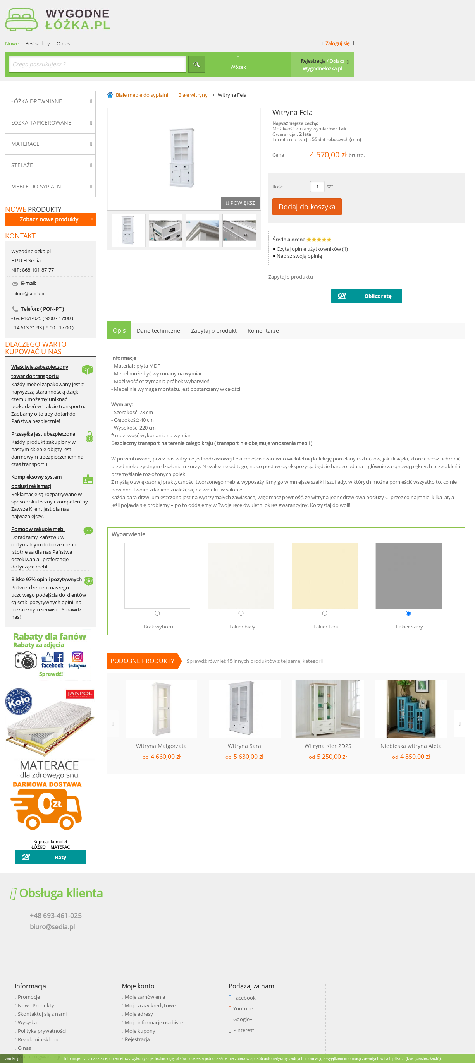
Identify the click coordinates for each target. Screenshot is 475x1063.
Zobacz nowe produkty (56, 184)
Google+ (386, 916)
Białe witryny (193, 60)
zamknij (11, 1058)
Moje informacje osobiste (298, 919)
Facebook (388, 894)
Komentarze (263, 296)
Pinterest (387, 927)
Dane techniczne (158, 296)
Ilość (277, 151)
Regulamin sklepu (182, 936)
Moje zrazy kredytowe (294, 902)
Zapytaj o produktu (290, 241)
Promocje (173, 893)
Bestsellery (153, 9)
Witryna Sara (244, 711)
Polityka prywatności (186, 927)
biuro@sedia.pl (29, 265)
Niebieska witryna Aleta (411, 711)
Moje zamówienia (289, 893)
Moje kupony (284, 927)
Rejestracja (281, 936)
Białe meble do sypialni (142, 60)
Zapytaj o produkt (214, 296)
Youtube (387, 905)
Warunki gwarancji (183, 953)
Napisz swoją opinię (299, 220)
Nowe (128, 9)
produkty (33, 173)
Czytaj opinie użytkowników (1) (312, 214)
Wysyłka (171, 919)
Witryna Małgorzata (161, 711)
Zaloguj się (451, 8)
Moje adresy (283, 910)
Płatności (172, 962)
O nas (179, 9)
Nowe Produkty (180, 902)
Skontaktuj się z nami (186, 910)
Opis (119, 295)
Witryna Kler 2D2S (328, 711)
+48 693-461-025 (51, 910)
